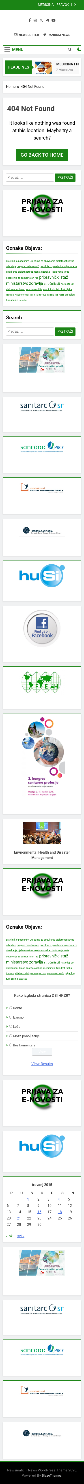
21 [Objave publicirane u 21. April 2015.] (19, 1218)
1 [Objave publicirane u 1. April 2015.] (28, 1199)
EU (72, 284)
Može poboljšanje (26, 1036)
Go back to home (42, 155)
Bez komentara (24, 1045)
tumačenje (12, 300)
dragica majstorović (28, 266)
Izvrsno (18, 1017)
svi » (20, 1236)
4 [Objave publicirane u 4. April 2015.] (59, 1199)
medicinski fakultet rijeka (57, 289)
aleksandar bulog (15, 289)
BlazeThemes (51, 1475)
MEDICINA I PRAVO (52, 5)
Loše (16, 1027)
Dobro (17, 1008)
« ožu (10, 1236)
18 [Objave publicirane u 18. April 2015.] (60, 1212)
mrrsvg (42, 294)
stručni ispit (52, 284)
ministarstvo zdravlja (24, 283)
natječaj (65, 284)
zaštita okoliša (34, 289)
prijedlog (70, 294)
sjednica (34, 295)
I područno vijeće (55, 295)
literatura (10, 295)
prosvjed (23, 300)
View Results (42, 1063)
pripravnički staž (53, 277)
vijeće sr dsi (22, 294)
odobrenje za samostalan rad (22, 277)
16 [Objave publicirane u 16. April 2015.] (39, 1212)
